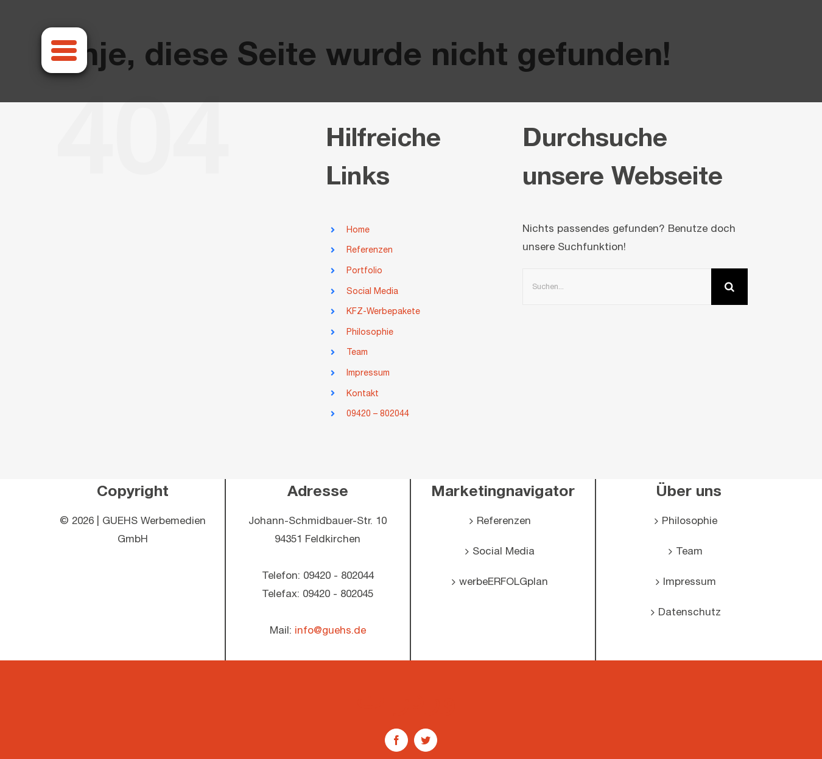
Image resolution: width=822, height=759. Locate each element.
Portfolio (364, 271)
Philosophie (369, 332)
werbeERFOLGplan (503, 582)
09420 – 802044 (377, 414)
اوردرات (411, 696)
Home (358, 230)
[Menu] (64, 50)
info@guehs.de (330, 630)
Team (357, 352)
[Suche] (729, 286)
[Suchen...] (616, 286)
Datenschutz (689, 612)
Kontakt (362, 393)
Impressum (368, 373)
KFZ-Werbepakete (383, 311)
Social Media (372, 291)
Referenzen (369, 250)
